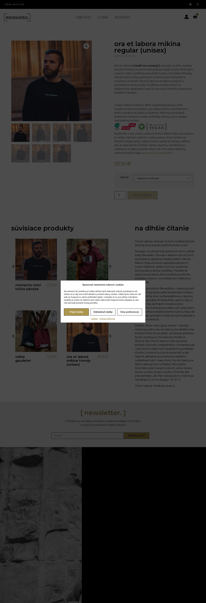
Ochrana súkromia (107, 318)
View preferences (129, 312)
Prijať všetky (76, 312)
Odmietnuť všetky (103, 312)
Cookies (94, 318)
